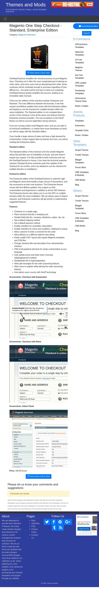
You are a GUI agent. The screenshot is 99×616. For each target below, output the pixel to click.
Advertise (35, 523)
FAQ (33, 526)
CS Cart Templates (79, 61)
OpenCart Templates (79, 53)
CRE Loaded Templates (80, 84)
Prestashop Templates (80, 92)
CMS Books (80, 180)
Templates (79, 121)
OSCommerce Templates (81, 45)
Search (87, 33)
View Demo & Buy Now (38, 73)
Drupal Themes (81, 150)
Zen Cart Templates (79, 76)
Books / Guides (81, 106)
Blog (77, 185)
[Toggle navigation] (5, 19)
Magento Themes (79, 68)
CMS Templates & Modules (82, 173)
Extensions (79, 126)
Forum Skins (80, 167)
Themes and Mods (26, 4)
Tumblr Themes (81, 155)
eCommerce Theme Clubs (81, 99)
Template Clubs (81, 130)
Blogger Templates (79, 161)
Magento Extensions (27, 35)
